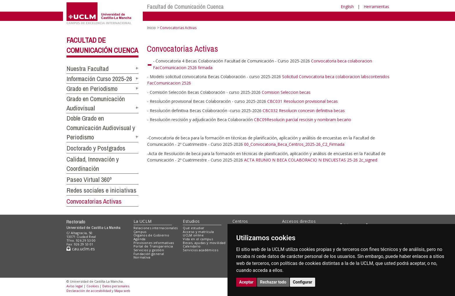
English (347, 6)
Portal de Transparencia (153, 246)
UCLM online (193, 235)
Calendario (192, 246)
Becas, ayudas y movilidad (204, 243)
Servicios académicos (200, 250)
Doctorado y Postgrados (95, 148)
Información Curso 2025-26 (99, 78)
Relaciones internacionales (155, 228)
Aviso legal (74, 286)
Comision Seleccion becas (286, 92)
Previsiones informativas (153, 243)
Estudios (191, 221)
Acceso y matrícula (198, 231)
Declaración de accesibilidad (88, 290)
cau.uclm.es (80, 249)
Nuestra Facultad (87, 68)
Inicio (151, 27)
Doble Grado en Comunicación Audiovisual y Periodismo (100, 127)
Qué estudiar (193, 228)
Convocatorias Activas (94, 201)
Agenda (139, 239)
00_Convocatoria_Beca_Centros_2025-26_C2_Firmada (294, 144)
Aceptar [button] (246, 282)
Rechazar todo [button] (273, 282)
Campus (140, 231)
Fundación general (148, 254)
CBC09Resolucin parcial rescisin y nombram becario (302, 119)
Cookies (92, 286)
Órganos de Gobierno (151, 235)
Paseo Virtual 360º (89, 179)
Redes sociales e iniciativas (101, 190)
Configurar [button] (302, 282)
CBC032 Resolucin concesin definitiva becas (304, 110)
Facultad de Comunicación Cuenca (185, 6)
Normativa (142, 257)
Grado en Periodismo (92, 88)
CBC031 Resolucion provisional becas (302, 101)
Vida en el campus (198, 239)
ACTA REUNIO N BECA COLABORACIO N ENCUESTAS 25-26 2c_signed (310, 160)
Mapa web (122, 290)
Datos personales (115, 286)
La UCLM (142, 221)
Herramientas (376, 6)
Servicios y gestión (148, 250)
